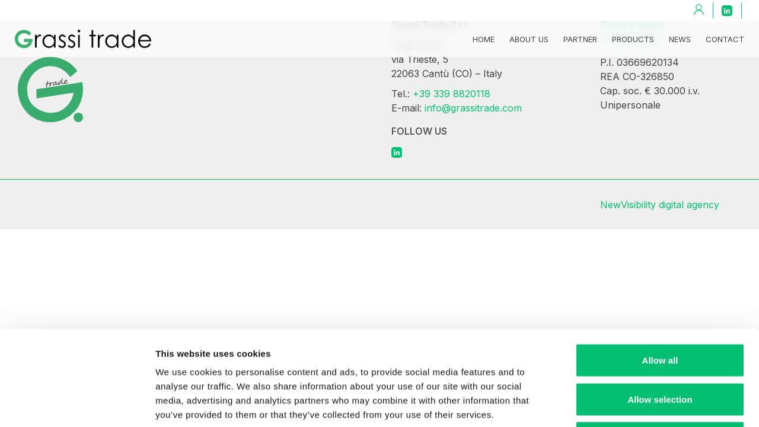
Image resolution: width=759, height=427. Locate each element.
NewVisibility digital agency (659, 205)
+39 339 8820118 (451, 94)
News (680, 39)
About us (528, 39)
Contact (725, 39)
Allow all (660, 271)
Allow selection (659, 310)
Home (484, 39)
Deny (660, 349)
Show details (622, 404)
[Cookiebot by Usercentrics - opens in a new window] (77, 404)
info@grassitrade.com (473, 108)
